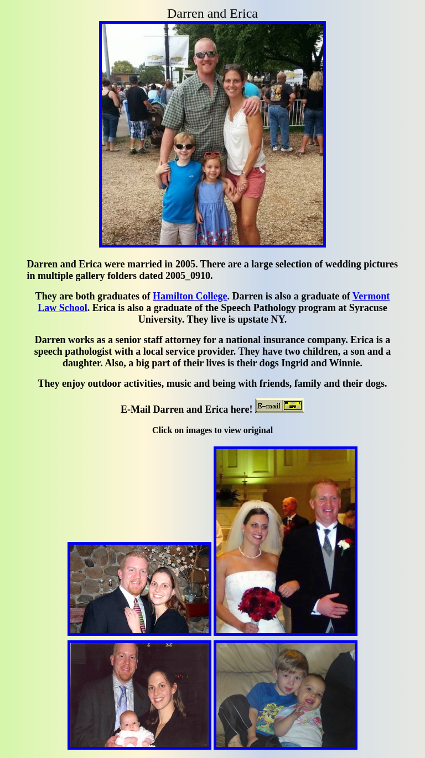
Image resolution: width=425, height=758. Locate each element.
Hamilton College (190, 296)
